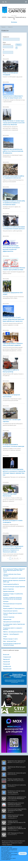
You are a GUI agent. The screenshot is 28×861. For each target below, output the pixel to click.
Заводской (6, 659)
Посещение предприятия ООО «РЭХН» (13, 293)
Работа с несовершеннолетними (13, 632)
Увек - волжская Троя (9, 641)
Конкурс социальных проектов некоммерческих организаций (12, 598)
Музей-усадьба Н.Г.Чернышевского (13, 608)
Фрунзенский (7, 668)
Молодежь (6, 606)
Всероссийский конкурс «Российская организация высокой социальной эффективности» (11, 248)
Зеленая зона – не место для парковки (12, 420)
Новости (10, 27)
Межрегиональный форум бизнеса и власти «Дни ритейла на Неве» (14, 268)
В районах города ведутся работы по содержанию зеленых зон (13, 177)
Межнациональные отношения (12, 603)
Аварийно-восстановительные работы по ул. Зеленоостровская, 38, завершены (13, 151)
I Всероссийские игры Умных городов (12, 574)
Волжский (6, 654)
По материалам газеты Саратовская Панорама (14, 624)
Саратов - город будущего (11, 634)
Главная (3, 27)
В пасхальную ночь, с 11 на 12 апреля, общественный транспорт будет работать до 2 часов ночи (13, 319)
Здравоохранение (8, 591)
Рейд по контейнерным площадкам (10, 73)
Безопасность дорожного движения (14, 578)
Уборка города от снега (10, 639)
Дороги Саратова (8, 589)
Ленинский (6, 664)
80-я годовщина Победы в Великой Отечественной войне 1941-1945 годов (14, 570)
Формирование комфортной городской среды (12, 644)
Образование (7, 619)
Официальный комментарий (11, 621)
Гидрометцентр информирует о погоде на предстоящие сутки (13, 97)
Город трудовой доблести (11, 584)
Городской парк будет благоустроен (10, 495)
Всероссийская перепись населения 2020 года (14, 581)
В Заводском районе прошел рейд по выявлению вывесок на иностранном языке (14, 202)
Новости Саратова (8, 617)
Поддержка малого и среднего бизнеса (12, 628)
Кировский (6, 661)
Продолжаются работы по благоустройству (11, 371)
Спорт (5, 636)
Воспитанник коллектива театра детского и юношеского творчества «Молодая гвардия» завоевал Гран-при (14, 472)
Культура (5, 601)
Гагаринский (7, 657)
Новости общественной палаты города (12, 613)
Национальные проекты (10, 611)
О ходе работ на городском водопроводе (11, 395)
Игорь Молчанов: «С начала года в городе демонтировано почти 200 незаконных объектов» (13, 122)
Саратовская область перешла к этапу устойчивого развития (13, 344)
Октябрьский (7, 666)
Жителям (14, 22)
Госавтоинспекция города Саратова (14, 586)
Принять (22, 853)
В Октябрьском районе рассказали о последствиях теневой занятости (14, 227)
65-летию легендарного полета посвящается (12, 521)
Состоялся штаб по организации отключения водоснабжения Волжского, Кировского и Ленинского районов (13, 549)
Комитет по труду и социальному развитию (13, 594)
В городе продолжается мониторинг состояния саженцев (13, 445)
